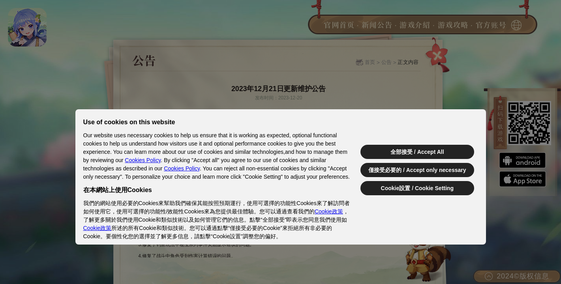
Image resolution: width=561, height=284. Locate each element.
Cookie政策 (329, 211)
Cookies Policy (143, 160)
